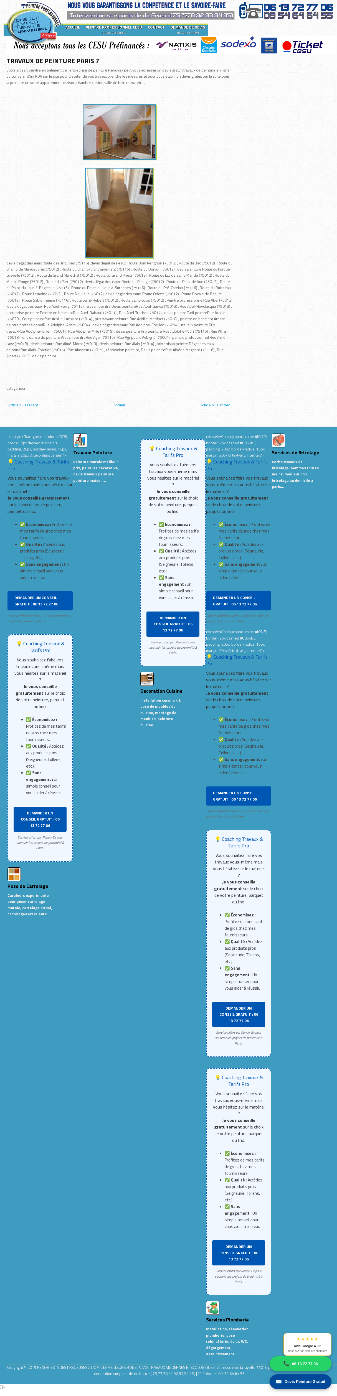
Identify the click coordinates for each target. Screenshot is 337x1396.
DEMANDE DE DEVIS (188, 29)
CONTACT (156, 27)
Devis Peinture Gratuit (300, 1382)
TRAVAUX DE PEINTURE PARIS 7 (52, 61)
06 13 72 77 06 (300, 1364)
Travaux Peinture (92, 452)
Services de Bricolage (295, 452)
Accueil (119, 405)
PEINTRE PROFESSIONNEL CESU (114, 29)
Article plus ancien (215, 405)
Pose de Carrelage (27, 886)
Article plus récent (23, 405)
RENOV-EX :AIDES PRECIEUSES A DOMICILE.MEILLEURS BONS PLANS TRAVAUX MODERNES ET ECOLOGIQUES (126, 1367)
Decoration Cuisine (161, 691)
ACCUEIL (72, 27)
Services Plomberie (227, 1319)
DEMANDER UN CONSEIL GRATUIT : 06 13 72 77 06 (36, 601)
